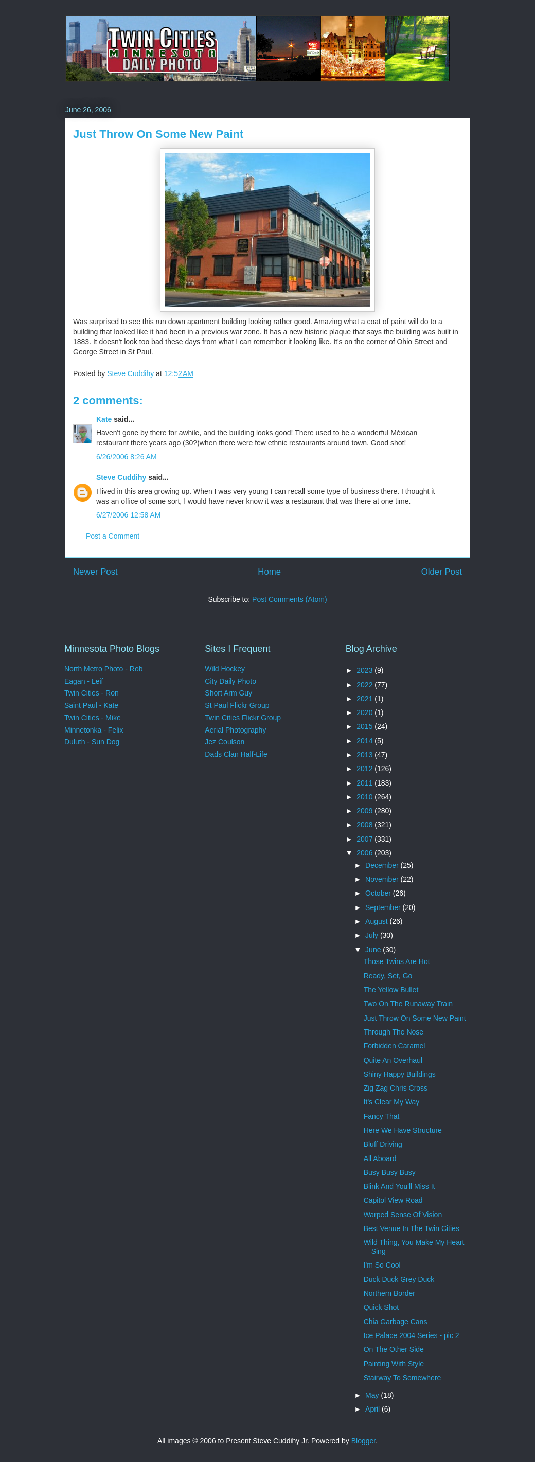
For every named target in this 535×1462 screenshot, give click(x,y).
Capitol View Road (393, 1200)
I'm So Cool (382, 1265)
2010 (365, 797)
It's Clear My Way (392, 1102)
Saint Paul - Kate (91, 705)
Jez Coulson (224, 742)
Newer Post (95, 572)
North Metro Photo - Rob (103, 669)
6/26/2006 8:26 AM (126, 457)
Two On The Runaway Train (408, 1004)
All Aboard (380, 1158)
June (374, 950)
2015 (365, 726)
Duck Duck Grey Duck (399, 1279)
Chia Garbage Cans (395, 1321)
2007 (365, 839)
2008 (365, 825)
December (382, 865)
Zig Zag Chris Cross (395, 1088)
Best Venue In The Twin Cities (411, 1228)
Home (269, 572)
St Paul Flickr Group (237, 705)
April (373, 1409)
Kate (104, 419)
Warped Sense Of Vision (403, 1214)
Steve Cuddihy (121, 477)
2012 (365, 768)
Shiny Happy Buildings (400, 1074)
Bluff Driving (383, 1144)
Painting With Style (394, 1364)
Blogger (363, 1441)
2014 (365, 741)
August (377, 921)
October (379, 893)
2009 (365, 811)
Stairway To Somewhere (402, 1378)
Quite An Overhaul (393, 1060)
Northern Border (389, 1293)
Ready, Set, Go (388, 976)
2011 (365, 783)
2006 (365, 853)
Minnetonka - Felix (93, 730)
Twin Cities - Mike (92, 718)
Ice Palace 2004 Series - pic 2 (411, 1335)
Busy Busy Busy (390, 1172)
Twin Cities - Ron (91, 693)
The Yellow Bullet (391, 990)
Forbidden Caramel (394, 1046)
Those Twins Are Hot (397, 961)
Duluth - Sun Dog (91, 742)
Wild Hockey (225, 669)
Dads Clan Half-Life (236, 754)
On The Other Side (394, 1349)
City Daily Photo (230, 681)
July (372, 935)
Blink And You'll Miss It (399, 1186)
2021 (365, 698)
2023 (365, 670)
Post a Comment (112, 536)
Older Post (441, 572)
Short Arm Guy (228, 693)
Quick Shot (381, 1307)
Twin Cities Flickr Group (243, 718)
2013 (365, 755)
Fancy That (382, 1116)
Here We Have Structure (403, 1130)
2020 (365, 712)
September (383, 907)
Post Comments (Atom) (289, 599)
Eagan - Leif (83, 681)
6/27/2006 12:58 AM (128, 515)
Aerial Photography (235, 730)
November (382, 879)
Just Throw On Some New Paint (415, 1018)
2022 (365, 685)
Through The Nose (393, 1032)
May (373, 1395)
